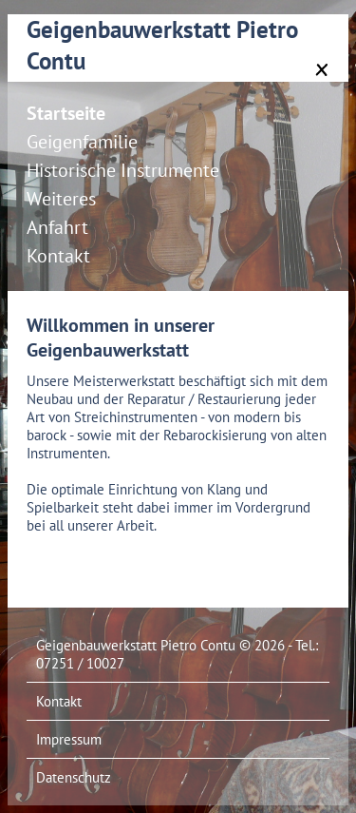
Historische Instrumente (123, 170)
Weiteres (61, 198)
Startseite (66, 113)
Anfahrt (57, 227)
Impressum (69, 739)
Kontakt (58, 255)
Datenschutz (73, 777)
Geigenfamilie (82, 141)
